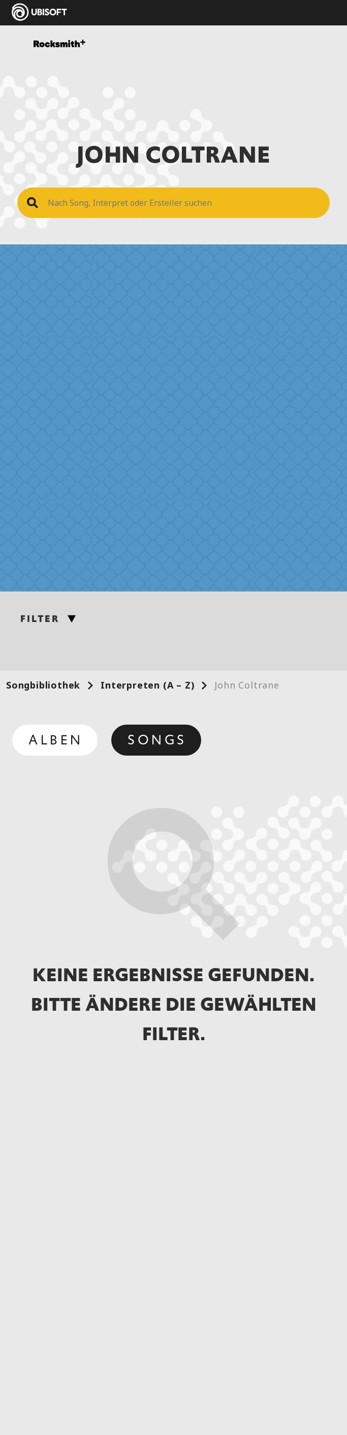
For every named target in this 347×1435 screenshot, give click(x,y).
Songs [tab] (157, 740)
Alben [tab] (55, 740)
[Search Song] (184, 202)
